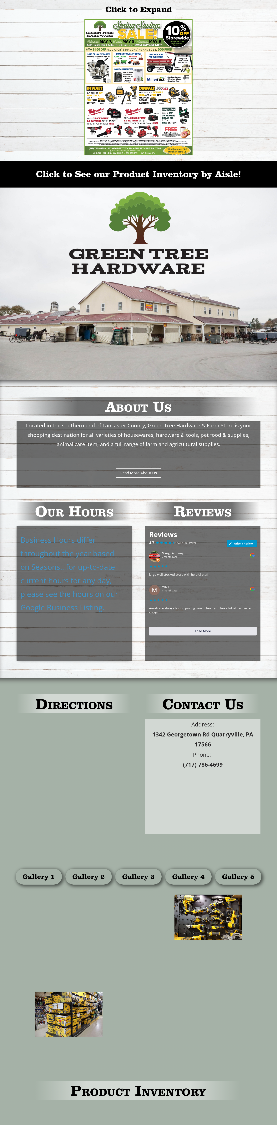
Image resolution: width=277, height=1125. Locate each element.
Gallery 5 (238, 876)
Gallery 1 (39, 876)
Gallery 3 (138, 876)
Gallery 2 (88, 876)
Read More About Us (138, 472)
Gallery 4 (188, 876)
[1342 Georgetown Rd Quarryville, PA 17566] (74, 776)
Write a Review (241, 543)
